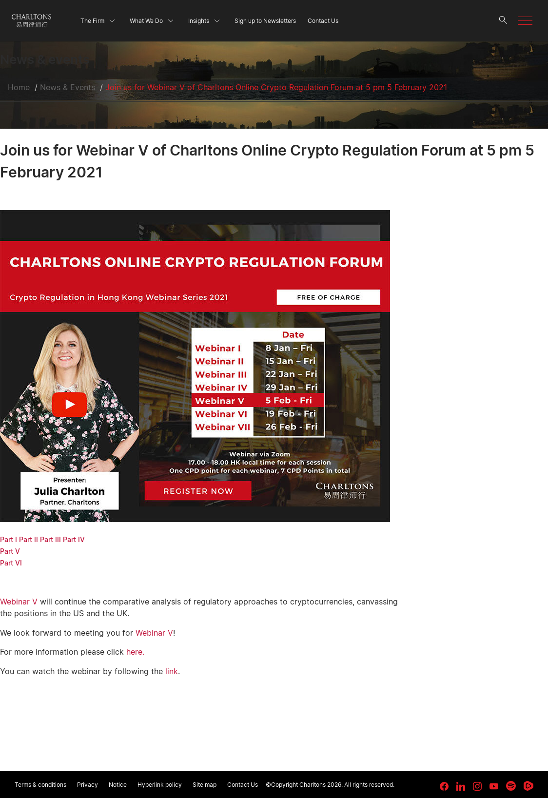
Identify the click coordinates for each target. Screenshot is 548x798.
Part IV (74, 539)
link (171, 671)
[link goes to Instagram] (477, 786)
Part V (10, 551)
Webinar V (19, 601)
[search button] (503, 20)
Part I (8, 539)
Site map (204, 784)
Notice (118, 784)
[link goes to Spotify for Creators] (511, 786)
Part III (50, 539)
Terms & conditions (40, 784)
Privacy (87, 784)
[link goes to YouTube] (493, 786)
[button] (525, 20)
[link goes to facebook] (444, 786)
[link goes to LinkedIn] (460, 785)
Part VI (11, 563)
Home (19, 87)
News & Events (67, 87)
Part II (28, 539)
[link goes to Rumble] (528, 786)
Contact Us (242, 784)
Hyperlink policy (159, 784)
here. (135, 652)
